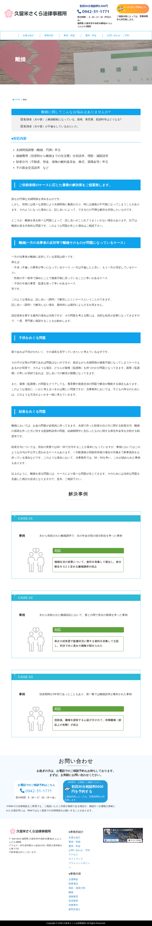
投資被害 (73, 900)
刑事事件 (73, 905)
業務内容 (48, 35)
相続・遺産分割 (77, 888)
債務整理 (73, 896)
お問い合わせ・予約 (79, 850)
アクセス (73, 854)
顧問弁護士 (74, 909)
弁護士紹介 (28, 35)
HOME (16, 100)
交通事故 (73, 879)
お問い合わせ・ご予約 (118, 35)
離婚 (71, 892)
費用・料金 (90, 35)
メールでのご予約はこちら (132, 8)
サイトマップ (76, 859)
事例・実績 (69, 35)
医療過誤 (73, 883)
